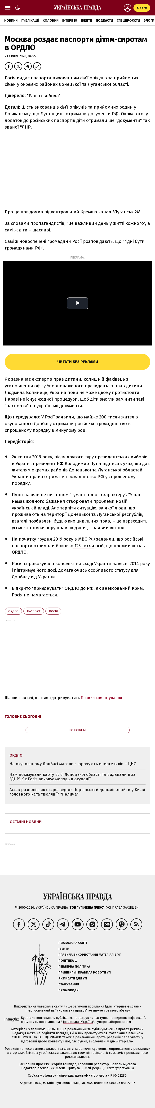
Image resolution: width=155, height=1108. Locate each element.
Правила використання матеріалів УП (89, 954)
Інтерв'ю (69, 21)
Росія (53, 611)
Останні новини (26, 822)
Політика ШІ (68, 960)
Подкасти (104, 21)
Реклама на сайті (72, 943)
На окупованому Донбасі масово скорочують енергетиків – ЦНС (72, 763)
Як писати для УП (72, 978)
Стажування (68, 984)
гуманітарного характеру (98, 494)
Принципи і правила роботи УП (84, 972)
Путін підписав (106, 463)
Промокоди (68, 990)
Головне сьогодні (23, 716)
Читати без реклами (77, 361)
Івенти (86, 21)
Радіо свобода (44, 95)
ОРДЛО (13, 611)
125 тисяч (83, 545)
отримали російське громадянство (90, 423)
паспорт (33, 611)
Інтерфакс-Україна (78, 1022)
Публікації (30, 21)
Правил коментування (101, 697)
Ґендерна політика (74, 966)
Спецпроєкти (128, 21)
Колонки (50, 21)
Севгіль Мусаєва (123, 1064)
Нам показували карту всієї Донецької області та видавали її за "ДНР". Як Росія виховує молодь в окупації (72, 777)
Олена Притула (68, 1068)
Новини (11, 21)
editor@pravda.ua (120, 1068)
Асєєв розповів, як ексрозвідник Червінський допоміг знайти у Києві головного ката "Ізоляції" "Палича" (77, 792)
